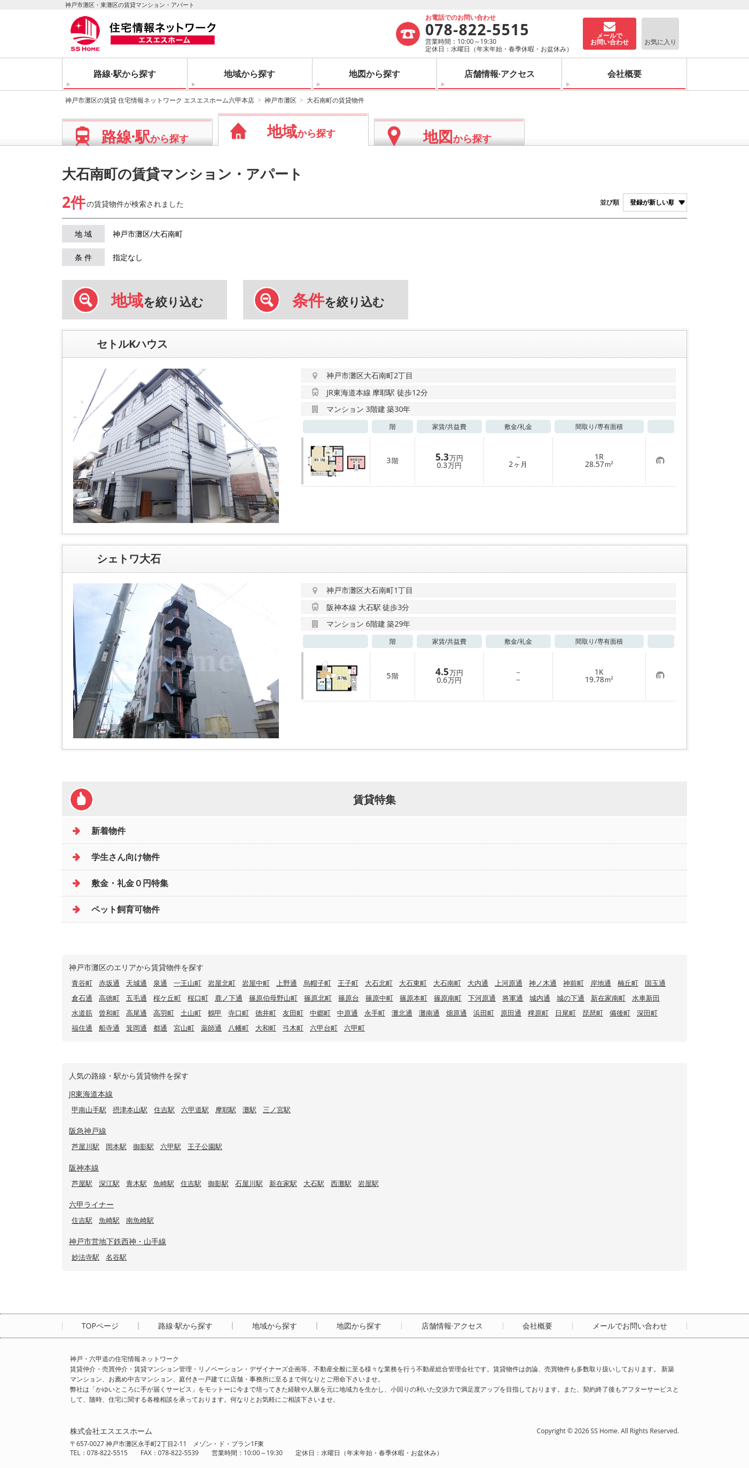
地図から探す (374, 74)
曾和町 (109, 1013)
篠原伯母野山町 (273, 998)
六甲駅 (170, 1146)
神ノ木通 (543, 983)
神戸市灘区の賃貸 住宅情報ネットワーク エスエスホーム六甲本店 (159, 100)
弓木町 (293, 1028)
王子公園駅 (205, 1146)
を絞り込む (157, 300)
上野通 (286, 983)
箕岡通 (136, 1028)
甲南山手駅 (89, 1109)
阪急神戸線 (87, 1131)
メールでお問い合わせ (629, 1326)
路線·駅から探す (124, 74)
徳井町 (265, 1013)
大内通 (477, 983)
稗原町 (538, 1013)
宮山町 (184, 1028)
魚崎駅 (163, 1183)
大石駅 (313, 1183)
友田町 (293, 1013)
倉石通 (82, 998)
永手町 (374, 1013)
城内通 (539, 998)
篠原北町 (318, 998)
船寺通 (109, 1028)
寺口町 (238, 1013)
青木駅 (136, 1183)
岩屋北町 (222, 983)
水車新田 (646, 998)
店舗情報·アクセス (499, 74)
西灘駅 (341, 1183)
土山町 (191, 1013)
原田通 (511, 1013)
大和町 (265, 1028)
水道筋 (82, 1013)
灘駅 (249, 1109)
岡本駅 (116, 1146)
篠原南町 (448, 998)
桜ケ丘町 (167, 998)
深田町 (647, 1013)
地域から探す (249, 74)
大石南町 (447, 983)
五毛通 (136, 998)
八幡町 (238, 1028)
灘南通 (429, 1013)
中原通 (347, 1013)
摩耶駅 (225, 1109)
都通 (160, 1028)
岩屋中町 (256, 983)
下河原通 (482, 998)
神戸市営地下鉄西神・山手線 (117, 1241)
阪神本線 (84, 1167)
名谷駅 (116, 1257)
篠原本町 (413, 998)
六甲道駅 (195, 1109)
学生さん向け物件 (125, 857)
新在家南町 (608, 998)
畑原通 (456, 1013)
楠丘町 (628, 983)
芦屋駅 (82, 1183)
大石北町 (379, 983)
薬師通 (211, 1028)
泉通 (160, 983)
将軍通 (512, 998)
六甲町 (354, 1028)
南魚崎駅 (140, 1220)
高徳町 (109, 998)
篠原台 (348, 998)
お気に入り (660, 41)
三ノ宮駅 (277, 1109)
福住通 (82, 1028)
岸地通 (600, 983)
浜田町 (483, 1013)
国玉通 (655, 983)
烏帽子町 (317, 983)
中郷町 (320, 1013)
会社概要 (624, 74)
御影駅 (143, 1146)
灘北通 (402, 1013)
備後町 (620, 1013)
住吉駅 (164, 1109)
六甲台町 (324, 1028)
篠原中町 (379, 998)
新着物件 (108, 831)
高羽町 (163, 1013)
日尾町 (565, 1013)
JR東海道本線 (91, 1094)
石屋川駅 (249, 1183)
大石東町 (413, 983)
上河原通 (508, 983)
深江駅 (109, 1183)
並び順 (609, 202)
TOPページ (100, 1326)
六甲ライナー (91, 1204)
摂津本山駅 (130, 1109)
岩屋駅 (368, 1183)
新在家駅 (283, 1183)
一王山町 (187, 983)
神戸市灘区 (280, 100)
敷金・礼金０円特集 (129, 883)
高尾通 (136, 1013)
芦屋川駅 (85, 1146)
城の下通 (570, 998)
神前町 (573, 983)
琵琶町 (592, 1013)
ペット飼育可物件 (125, 909)
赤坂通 (109, 983)
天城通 (136, 983)
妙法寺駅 (85, 1257)
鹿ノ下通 (229, 998)
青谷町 (82, 983)
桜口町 (198, 998)
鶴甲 (215, 1013)
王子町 (348, 983)
